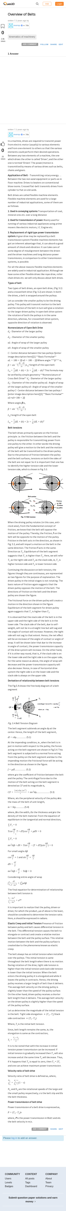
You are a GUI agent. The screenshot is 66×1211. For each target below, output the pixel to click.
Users (8, 1178)
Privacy (49, 1186)
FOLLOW (44, 44)
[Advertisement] (33, 91)
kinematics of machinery (22, 36)
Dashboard (31, 1186)
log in (14, 1138)
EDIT (61, 44)
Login (59, 4)
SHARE (53, 44)
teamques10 (17, 25)
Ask (47, 4)
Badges (9, 1186)
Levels (8, 1182)
